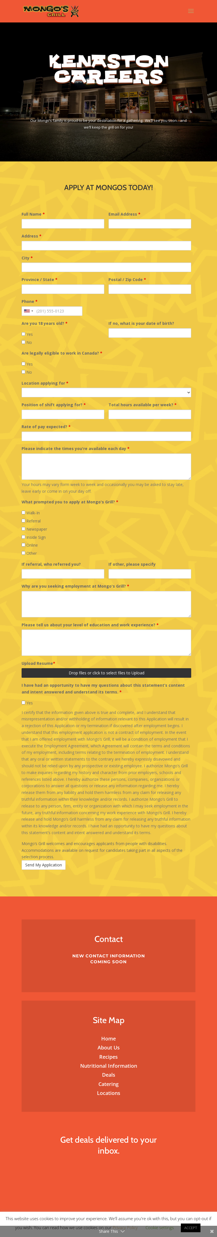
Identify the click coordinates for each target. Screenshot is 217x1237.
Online (30, 545)
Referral (31, 521)
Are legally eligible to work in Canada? (62, 353)
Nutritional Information (108, 1065)
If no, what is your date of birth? (141, 323)
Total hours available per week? (142, 404)
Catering (108, 1084)
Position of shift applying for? (54, 404)
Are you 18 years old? (45, 323)
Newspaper (34, 529)
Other (29, 553)
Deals (108, 1074)
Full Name (33, 214)
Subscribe (108, 1171)
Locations (108, 1093)
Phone (30, 301)
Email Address (124, 214)
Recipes (108, 1056)
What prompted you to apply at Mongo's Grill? (70, 502)
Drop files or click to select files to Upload (106, 672)
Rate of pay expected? (46, 426)
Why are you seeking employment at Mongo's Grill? (75, 586)
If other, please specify (132, 564)
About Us (109, 1047)
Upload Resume (38, 663)
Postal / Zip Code (127, 279)
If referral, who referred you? (51, 564)
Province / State (39, 279)
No (27, 342)
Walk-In (31, 512)
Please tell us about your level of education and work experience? (90, 624)
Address (31, 236)
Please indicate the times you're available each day (76, 448)
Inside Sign (34, 537)
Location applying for (45, 383)
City (27, 258)
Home (108, 1038)
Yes (27, 334)
